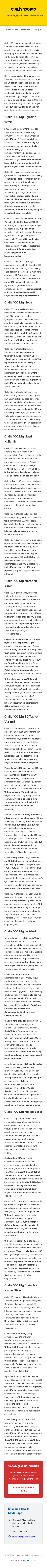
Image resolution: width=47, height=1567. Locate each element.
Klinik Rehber (12, 30)
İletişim (38, 30)
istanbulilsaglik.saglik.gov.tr (23, 1537)
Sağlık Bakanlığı (29, 1560)
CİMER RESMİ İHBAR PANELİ (23, 1489)
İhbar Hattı (26, 30)
